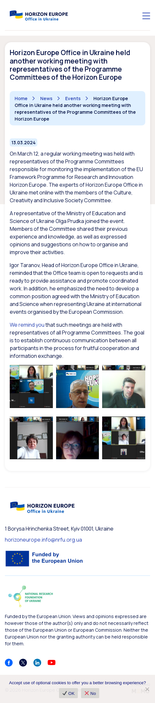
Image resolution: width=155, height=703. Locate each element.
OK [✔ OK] (69, 693)
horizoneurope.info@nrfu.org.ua (43, 539)
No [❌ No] (90, 693)
